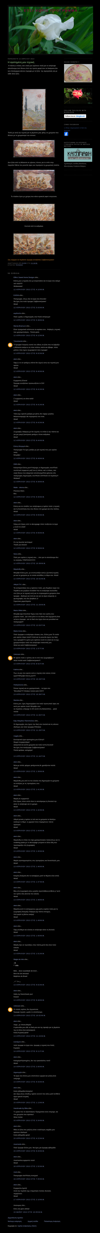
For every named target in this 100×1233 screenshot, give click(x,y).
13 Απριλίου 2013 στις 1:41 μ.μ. (29, 789)
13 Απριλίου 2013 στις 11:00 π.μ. (30, 715)
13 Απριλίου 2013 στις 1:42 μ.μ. (29, 810)
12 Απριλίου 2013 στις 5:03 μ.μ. (29, 308)
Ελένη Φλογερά (19, 446)
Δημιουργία (18, 1072)
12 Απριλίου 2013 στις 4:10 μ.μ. (29, 289)
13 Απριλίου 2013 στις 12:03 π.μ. (30, 625)
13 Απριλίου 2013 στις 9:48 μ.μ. (29, 1000)
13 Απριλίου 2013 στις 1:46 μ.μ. (29, 866)
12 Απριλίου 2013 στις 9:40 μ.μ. (29, 497)
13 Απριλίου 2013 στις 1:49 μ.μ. (29, 920)
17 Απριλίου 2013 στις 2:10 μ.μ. (29, 1200)
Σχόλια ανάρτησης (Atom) (27, 1226)
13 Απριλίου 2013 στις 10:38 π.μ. (30, 694)
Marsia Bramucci (20, 326)
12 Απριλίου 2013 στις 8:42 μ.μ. (29, 422)
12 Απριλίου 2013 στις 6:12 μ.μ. (29, 335)
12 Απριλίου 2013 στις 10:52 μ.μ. (30, 579)
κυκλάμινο (17, 1042)
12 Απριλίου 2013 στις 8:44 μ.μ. (29, 440)
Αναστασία (17, 1144)
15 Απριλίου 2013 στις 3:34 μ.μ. (29, 1120)
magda (16, 736)
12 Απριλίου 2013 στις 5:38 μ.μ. (29, 320)
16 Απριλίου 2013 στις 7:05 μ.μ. (29, 1179)
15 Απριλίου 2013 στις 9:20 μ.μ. (29, 1151)
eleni (15, 359)
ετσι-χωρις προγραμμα (51, 10)
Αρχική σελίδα (33, 1221)
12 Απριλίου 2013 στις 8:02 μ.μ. (29, 353)
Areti (15, 1172)
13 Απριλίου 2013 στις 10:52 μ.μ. (30, 1015)
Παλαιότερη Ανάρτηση (52, 1221)
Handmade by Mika (21, 1108)
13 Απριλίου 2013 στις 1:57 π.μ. (29, 648)
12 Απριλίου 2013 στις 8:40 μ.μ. (29, 371)
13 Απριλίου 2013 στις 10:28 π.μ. (30, 679)
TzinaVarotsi (18, 341)
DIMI (15, 464)
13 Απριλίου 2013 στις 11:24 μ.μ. (30, 1036)
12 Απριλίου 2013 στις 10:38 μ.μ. (30, 563)
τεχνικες (19, 265)
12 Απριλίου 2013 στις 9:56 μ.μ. (29, 533)
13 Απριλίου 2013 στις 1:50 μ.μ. (29, 936)
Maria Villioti (18, 610)
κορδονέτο (17, 313)
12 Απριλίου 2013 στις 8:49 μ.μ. (29, 458)
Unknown (17, 654)
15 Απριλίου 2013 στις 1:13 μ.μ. (29, 1102)
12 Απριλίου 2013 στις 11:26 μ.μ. (30, 605)
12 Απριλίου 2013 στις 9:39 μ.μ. (29, 482)
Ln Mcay (66, 128)
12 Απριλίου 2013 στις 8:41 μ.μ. (29, 389)
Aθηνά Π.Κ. (18, 584)
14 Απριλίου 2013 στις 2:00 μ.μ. (29, 1067)
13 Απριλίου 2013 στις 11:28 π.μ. (30, 730)
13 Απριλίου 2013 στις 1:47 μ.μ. (29, 882)
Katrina (16, 669)
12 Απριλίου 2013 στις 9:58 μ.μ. (29, 548)
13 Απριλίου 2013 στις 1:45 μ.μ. (29, 851)
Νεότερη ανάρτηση (15, 1221)
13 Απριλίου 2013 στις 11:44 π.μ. (30, 756)
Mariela (16, 700)
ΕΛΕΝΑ (16, 295)
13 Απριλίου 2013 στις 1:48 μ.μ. (29, 900)
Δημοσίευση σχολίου (15, 1218)
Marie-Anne (18, 631)
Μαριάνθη (17, 569)
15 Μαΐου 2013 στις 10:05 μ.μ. (28, 1212)
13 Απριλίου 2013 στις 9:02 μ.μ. (29, 985)
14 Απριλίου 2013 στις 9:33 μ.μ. (29, 1082)
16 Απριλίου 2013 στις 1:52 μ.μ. (29, 1166)
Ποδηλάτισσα (18, 685)
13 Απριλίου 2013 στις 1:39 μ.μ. (29, 771)
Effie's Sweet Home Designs (24, 277)
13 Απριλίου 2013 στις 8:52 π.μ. (29, 664)
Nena (16, 554)
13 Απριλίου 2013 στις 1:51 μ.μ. (29, 954)
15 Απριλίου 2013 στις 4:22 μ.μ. (29, 1138)
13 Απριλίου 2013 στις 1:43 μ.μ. (29, 831)
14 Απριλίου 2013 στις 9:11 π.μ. (29, 1051)
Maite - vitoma (19, 487)
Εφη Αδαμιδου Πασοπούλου (24, 721)
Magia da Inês (19, 959)
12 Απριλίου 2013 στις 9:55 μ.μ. (29, 515)
